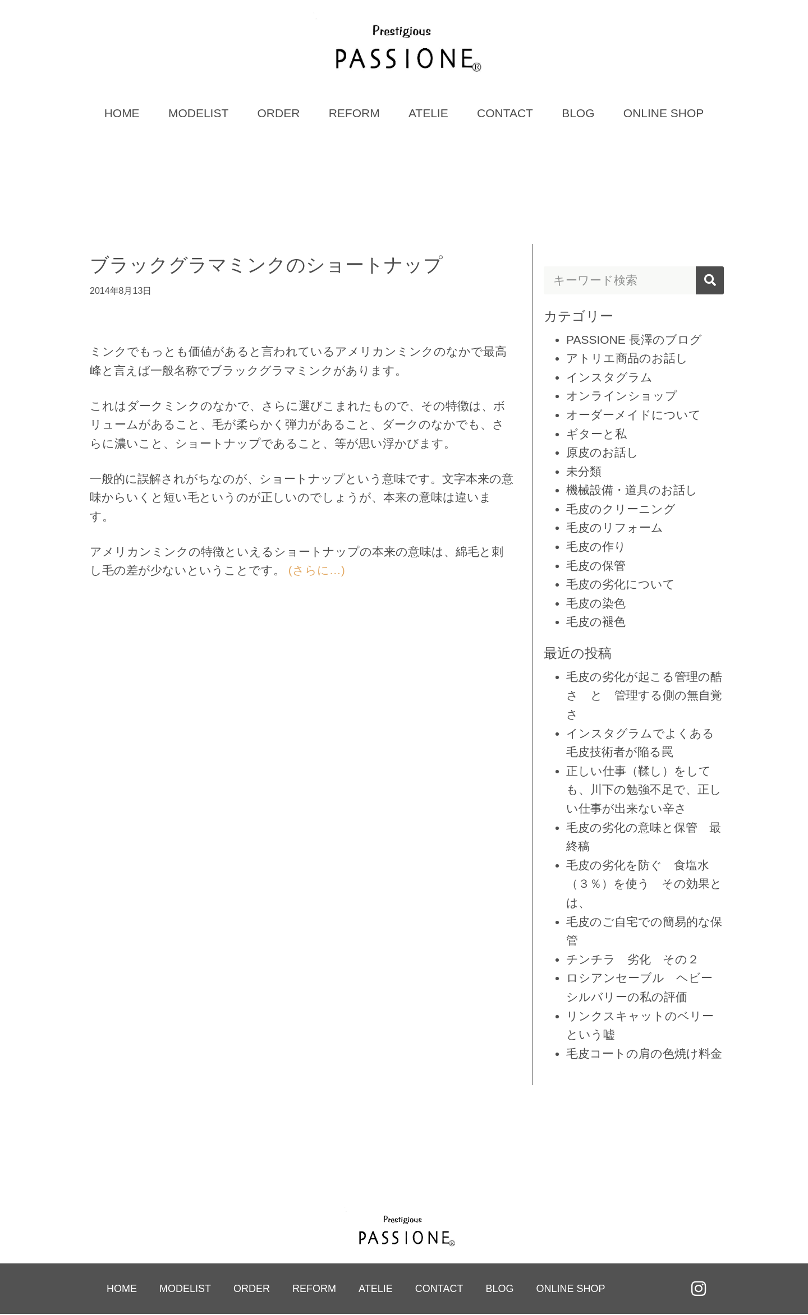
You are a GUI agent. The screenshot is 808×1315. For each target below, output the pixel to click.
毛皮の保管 (596, 566)
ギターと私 (596, 434)
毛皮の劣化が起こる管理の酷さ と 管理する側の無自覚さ (644, 696)
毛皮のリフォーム (614, 528)
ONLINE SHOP (663, 113)
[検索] (710, 281)
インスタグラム (609, 377)
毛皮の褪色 (596, 622)
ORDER (279, 113)
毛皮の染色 (596, 603)
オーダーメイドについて (633, 415)
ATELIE (428, 113)
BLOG (578, 113)
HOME (122, 113)
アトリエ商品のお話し (627, 358)
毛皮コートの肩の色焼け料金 (644, 1054)
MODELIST (198, 113)
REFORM (354, 113)
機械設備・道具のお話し (631, 491)
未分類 (584, 471)
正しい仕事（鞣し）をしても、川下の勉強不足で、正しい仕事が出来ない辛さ (644, 790)
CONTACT (505, 113)
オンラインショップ (621, 396)
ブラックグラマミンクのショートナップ (266, 265)
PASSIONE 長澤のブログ (634, 340)
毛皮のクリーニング (621, 509)
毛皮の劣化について (620, 585)
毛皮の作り (596, 547)
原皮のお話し (602, 452)
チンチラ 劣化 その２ (632, 959)
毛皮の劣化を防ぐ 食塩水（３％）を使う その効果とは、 (644, 884)
